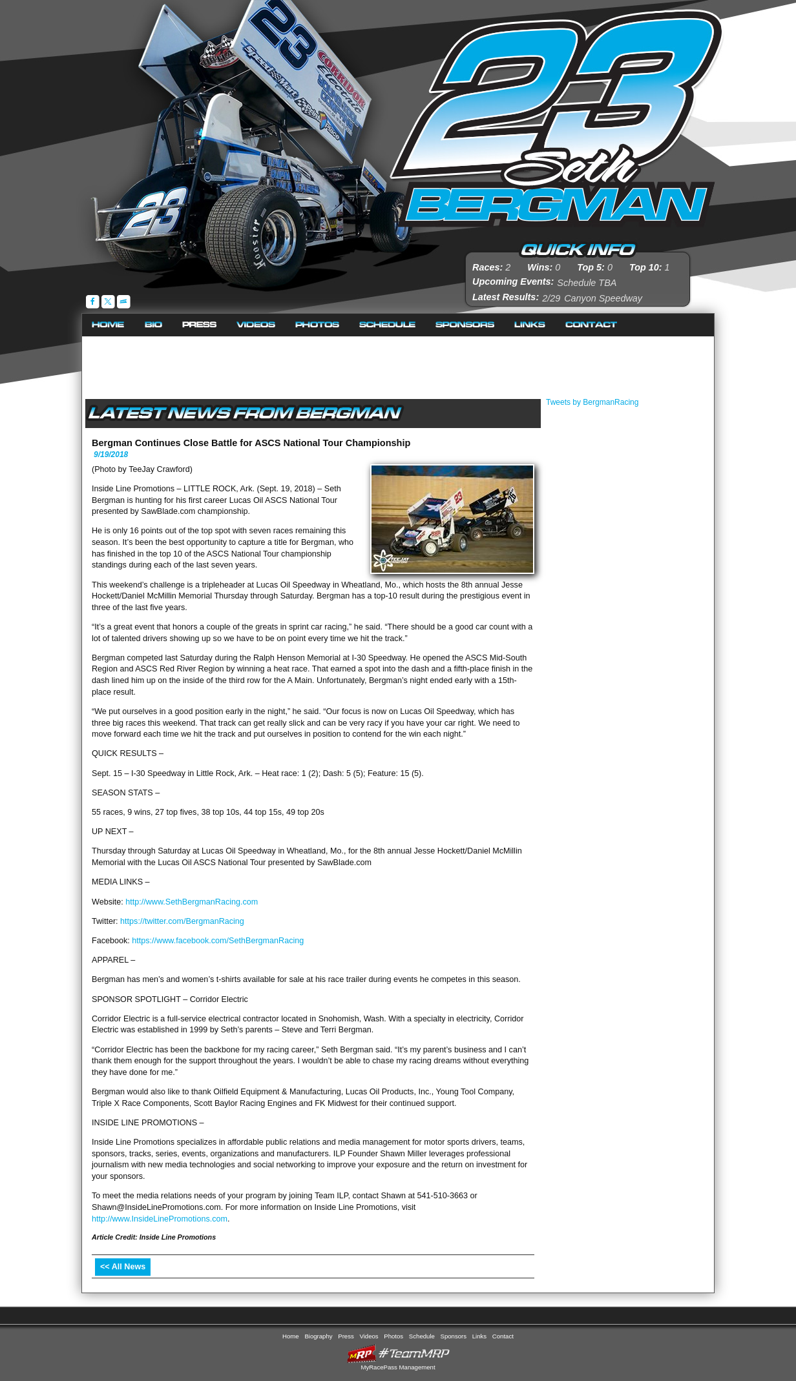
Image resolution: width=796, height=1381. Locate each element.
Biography (153, 325)
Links (530, 325)
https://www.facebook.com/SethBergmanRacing (218, 940)
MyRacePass (398, 1354)
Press (199, 325)
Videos (256, 325)
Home (108, 325)
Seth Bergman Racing (557, 115)
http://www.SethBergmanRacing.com (191, 901)
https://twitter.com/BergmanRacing (182, 921)
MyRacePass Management (398, 1367)
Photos (317, 325)
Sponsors (465, 325)
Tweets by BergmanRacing (592, 402)
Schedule (387, 325)
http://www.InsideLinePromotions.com (159, 1218)
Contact (591, 325)
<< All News (122, 1266)
